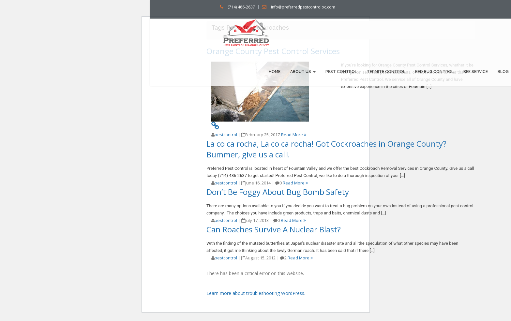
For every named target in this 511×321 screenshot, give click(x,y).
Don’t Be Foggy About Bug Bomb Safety (277, 191)
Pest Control (341, 71)
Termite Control (386, 71)
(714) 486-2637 (241, 7)
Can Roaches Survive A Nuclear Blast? (273, 229)
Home (274, 71)
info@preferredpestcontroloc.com (303, 7)
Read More (293, 135)
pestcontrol (226, 135)
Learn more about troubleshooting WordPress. (255, 293)
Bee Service (475, 71)
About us (303, 71)
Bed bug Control (434, 71)
